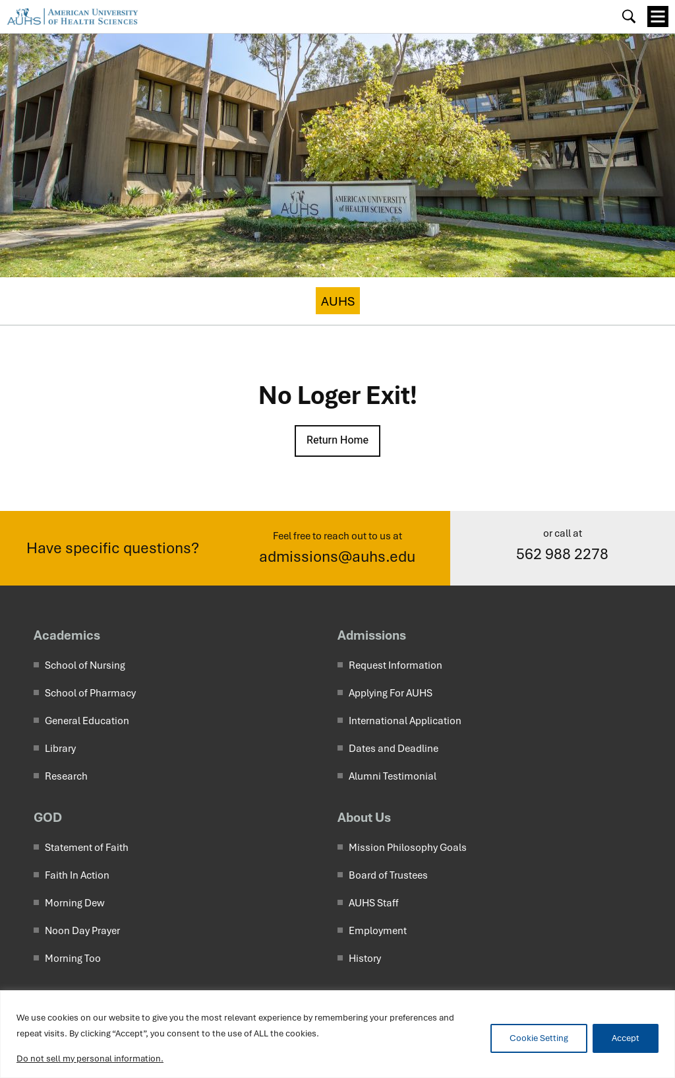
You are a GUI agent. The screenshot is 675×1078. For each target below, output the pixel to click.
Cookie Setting (539, 1038)
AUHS (338, 301)
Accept (625, 1038)
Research (66, 776)
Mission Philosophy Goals (408, 847)
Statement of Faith (87, 847)
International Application (405, 720)
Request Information (395, 665)
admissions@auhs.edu (337, 556)
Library (60, 748)
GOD (48, 817)
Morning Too (73, 958)
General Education (87, 720)
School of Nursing (85, 665)
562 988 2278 (562, 554)
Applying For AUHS (390, 693)
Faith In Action (77, 875)
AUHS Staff (374, 903)
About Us (364, 817)
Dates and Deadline (393, 748)
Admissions (372, 635)
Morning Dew (75, 903)
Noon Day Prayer (82, 930)
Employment (378, 930)
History (365, 958)
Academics (67, 635)
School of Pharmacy (90, 693)
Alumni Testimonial (392, 776)
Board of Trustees (388, 875)
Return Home (337, 440)
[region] (337, 1034)
